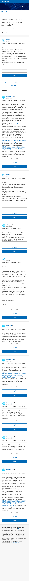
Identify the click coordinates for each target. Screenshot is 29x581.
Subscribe (14, 28)
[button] (26, 40)
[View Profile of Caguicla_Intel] (10, 96)
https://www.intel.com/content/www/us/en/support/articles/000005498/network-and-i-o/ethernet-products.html (14, 375)
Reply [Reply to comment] (14, 166)
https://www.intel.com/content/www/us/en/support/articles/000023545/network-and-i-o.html (14, 141)
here (19, 528)
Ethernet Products (6, 11)
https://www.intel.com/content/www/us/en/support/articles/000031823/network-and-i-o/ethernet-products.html (14, 148)
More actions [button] (5, 33)
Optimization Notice (16, 542)
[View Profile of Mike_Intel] (9, 225)
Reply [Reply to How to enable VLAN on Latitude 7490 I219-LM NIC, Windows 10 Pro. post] (14, 75)
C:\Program (17, 123)
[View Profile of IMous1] (8, 39)
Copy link (14, 162)
